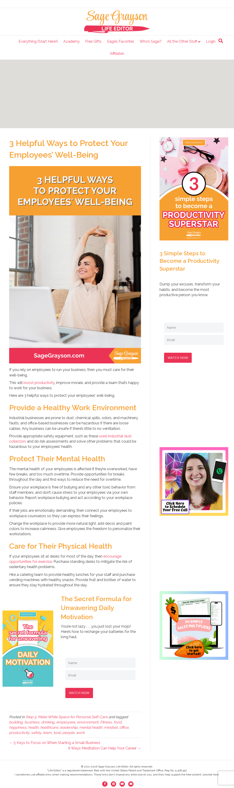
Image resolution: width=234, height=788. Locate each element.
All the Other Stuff (182, 41)
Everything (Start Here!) (38, 41)
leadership (68, 726)
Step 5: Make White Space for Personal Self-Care (67, 716)
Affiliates (117, 53)
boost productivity (39, 383)
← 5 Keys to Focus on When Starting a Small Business (54, 742)
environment (87, 721)
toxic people (63, 732)
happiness (17, 726)
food (118, 721)
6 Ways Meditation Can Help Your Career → (104, 747)
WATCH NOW (80, 692)
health (33, 726)
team (47, 732)
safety (36, 732)
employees (65, 721)
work (80, 732)
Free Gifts (93, 41)
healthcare (49, 726)
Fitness (106, 721)
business (31, 721)
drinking (47, 721)
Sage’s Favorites (120, 41)
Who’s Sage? (151, 41)
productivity (19, 732)
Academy (71, 41)
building (16, 721)
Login (210, 41)
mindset (110, 726)
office (123, 726)
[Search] (221, 41)
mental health (90, 726)
